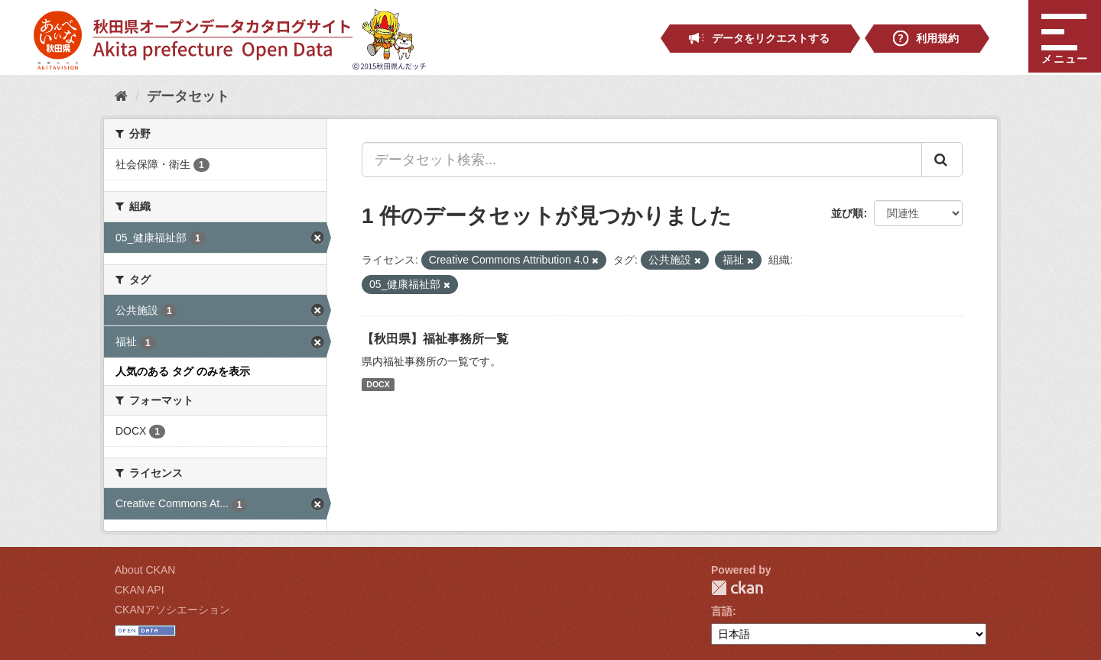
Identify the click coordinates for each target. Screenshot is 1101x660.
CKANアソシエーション (172, 609)
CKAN (737, 588)
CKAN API (139, 590)
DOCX (377, 384)
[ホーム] (121, 96)
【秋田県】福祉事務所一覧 (435, 338)
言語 (721, 611)
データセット (188, 96)
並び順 (847, 213)
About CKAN (145, 570)
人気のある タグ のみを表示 (182, 371)
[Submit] (942, 159)
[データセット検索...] (642, 159)
